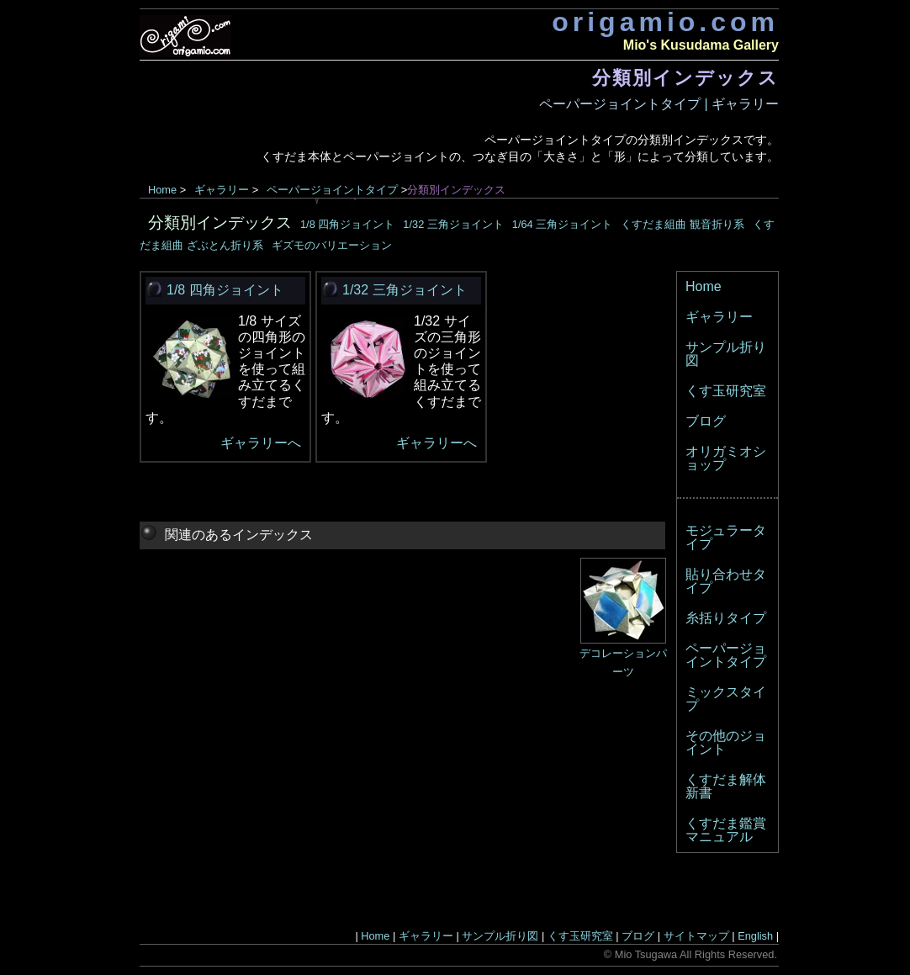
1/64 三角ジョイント (562, 224)
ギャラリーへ (260, 443)
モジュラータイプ (725, 537)
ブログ (705, 421)
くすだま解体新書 (725, 786)
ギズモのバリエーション (332, 245)
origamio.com (665, 22)
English (755, 936)
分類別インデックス (220, 222)
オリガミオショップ (725, 458)
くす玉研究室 (725, 391)
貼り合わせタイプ (725, 581)
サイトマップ (696, 936)
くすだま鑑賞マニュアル (725, 830)
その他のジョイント (725, 742)
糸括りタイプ (725, 618)
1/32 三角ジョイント (453, 224)
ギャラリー (745, 104)
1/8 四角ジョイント (347, 224)
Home (162, 189)
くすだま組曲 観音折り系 (682, 224)
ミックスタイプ (725, 699)
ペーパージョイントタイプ (620, 104)
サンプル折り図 (725, 354)
